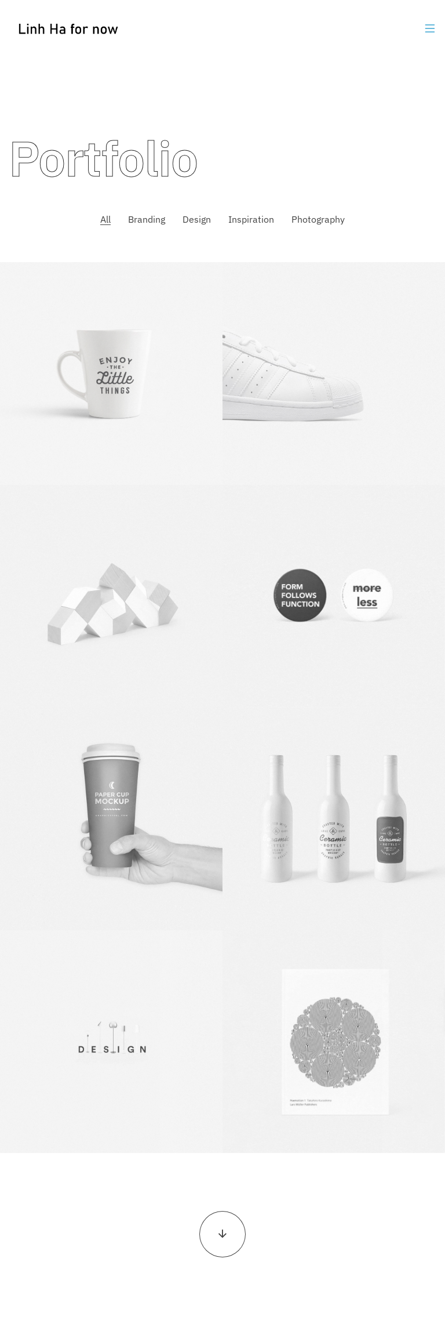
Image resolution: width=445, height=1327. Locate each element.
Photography (318, 219)
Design (197, 219)
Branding (146, 219)
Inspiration (251, 219)
